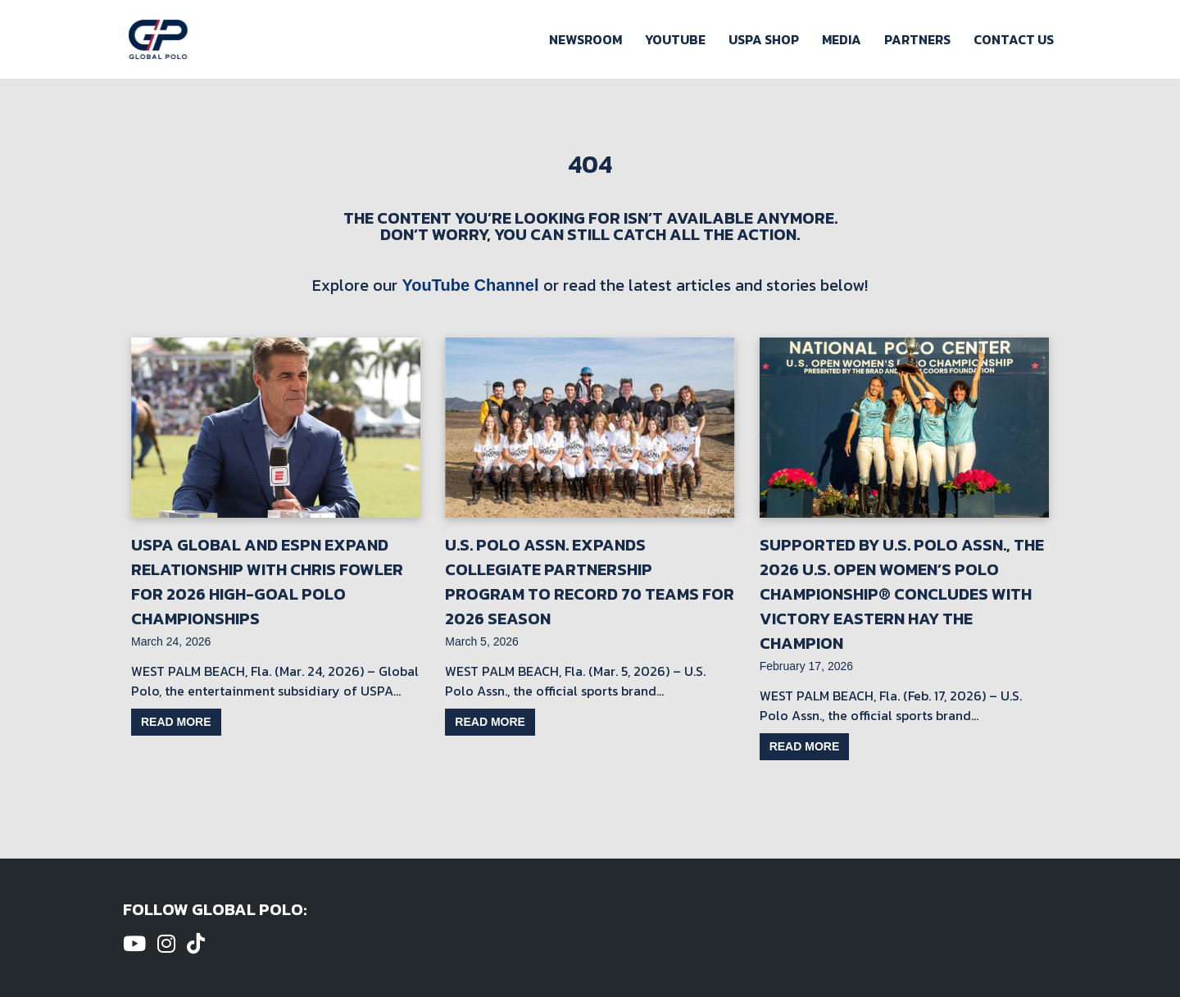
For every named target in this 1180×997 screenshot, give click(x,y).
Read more (176, 721)
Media (841, 39)
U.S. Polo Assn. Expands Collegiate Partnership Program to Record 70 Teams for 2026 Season (589, 581)
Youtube (675, 39)
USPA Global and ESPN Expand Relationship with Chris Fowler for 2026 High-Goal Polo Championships (267, 581)
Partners (917, 39)
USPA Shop (763, 39)
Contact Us (1014, 39)
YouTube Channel (470, 285)
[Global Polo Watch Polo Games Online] (158, 39)
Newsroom (585, 39)
